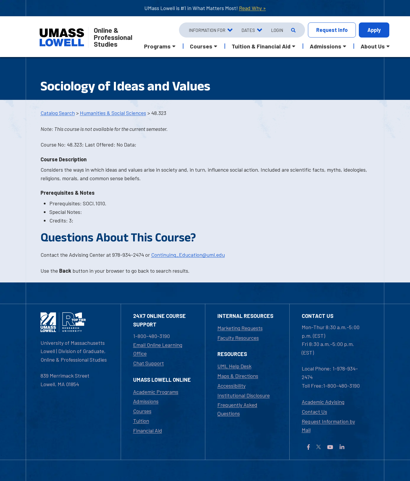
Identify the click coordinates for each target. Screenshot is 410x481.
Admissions (146, 401)
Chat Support (148, 363)
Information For (207, 30)
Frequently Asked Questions (237, 409)
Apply (374, 30)
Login (277, 30)
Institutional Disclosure (243, 395)
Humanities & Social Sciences (113, 113)
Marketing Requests (240, 328)
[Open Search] (293, 30)
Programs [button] (157, 46)
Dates (248, 30)
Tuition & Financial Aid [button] (261, 46)
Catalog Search (58, 113)
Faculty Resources (238, 337)
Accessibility (231, 385)
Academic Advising (323, 402)
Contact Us (314, 411)
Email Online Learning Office (157, 349)
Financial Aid (147, 430)
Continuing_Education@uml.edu (188, 254)
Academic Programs (155, 392)
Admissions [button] (325, 46)
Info (332, 30)
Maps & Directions (237, 376)
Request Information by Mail (328, 425)
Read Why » (252, 8)
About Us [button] (373, 46)
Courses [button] (201, 46)
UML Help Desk (234, 366)
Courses (142, 411)
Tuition (141, 420)
